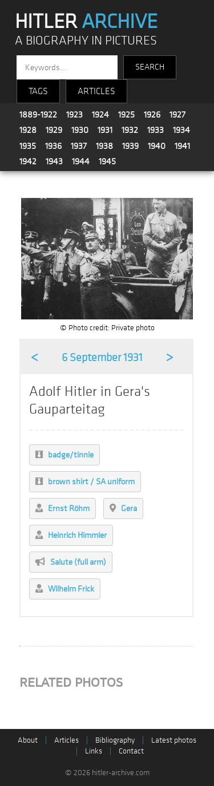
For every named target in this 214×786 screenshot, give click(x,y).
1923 (74, 114)
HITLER (86, 21)
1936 (53, 146)
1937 (79, 146)
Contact (131, 751)
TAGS (38, 91)
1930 (79, 130)
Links (93, 751)
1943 (54, 161)
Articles (66, 740)
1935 (27, 146)
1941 (182, 146)
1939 (130, 146)
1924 (100, 114)
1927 (177, 114)
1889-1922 (38, 114)
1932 (130, 130)
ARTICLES (96, 91)
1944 (81, 161)
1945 (107, 161)
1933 (155, 130)
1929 (54, 130)
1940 (156, 146)
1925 (126, 114)
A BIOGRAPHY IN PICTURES (86, 40)
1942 (28, 161)
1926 (152, 114)
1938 (104, 146)
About (28, 740)
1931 (105, 130)
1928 (28, 130)
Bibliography (115, 740)
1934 (181, 130)
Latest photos (173, 740)
